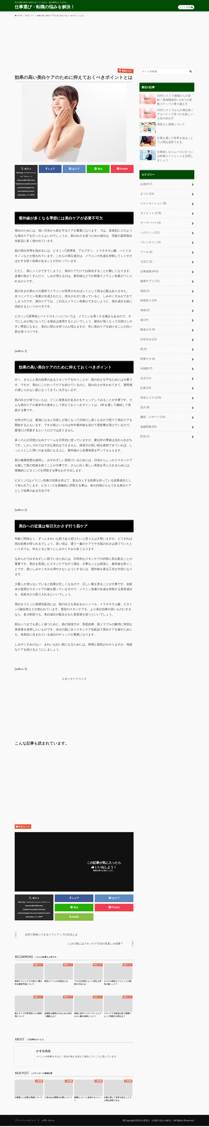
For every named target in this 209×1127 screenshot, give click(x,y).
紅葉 (145, 380)
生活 (145, 371)
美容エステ (24, 827)
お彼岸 (146, 182)
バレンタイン (150, 239)
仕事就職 (148, 267)
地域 (144, 305)
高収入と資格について (161, 127)
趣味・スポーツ (152, 408)
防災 (144, 427)
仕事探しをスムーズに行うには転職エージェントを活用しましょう (166, 155)
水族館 (146, 361)
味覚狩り (148, 295)
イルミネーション (152, 201)
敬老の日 (147, 323)
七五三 (146, 258)
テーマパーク (150, 220)
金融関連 (148, 418)
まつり (146, 192)
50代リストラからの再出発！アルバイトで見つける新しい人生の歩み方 (166, 113)
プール (146, 248)
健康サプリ (149, 276)
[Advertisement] (104, 42)
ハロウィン (149, 229)
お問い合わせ (50, 1121)
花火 (144, 399)
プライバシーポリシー (26, 1121)
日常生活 (148, 333)
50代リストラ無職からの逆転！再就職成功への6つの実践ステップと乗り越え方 (166, 99)
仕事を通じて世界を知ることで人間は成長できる (166, 140)
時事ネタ (147, 352)
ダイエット (150, 210)
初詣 (144, 286)
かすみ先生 (43, 1052)
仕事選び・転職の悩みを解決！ (45, 6)
